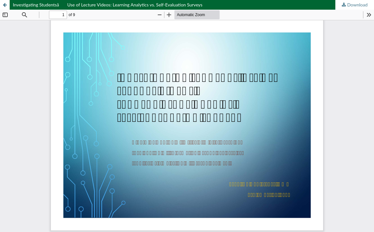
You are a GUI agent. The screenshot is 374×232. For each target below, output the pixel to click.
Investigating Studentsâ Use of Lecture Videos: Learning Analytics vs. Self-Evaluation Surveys (107, 4)
